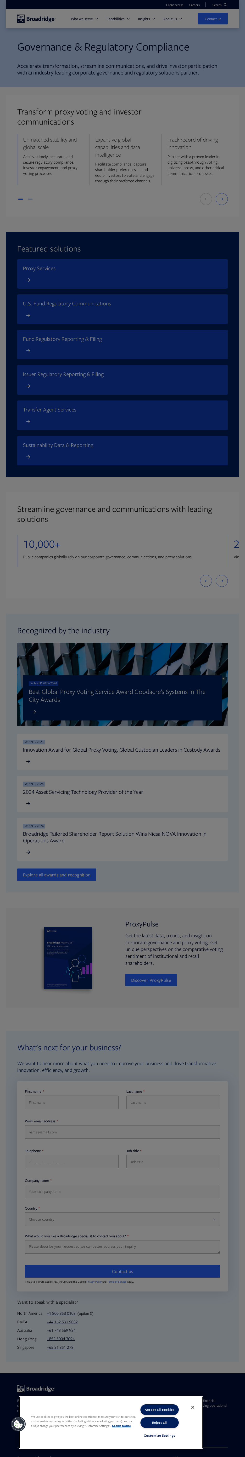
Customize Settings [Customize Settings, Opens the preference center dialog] (159, 1435)
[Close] (193, 1407)
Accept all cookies (159, 1409)
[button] (18, 1424)
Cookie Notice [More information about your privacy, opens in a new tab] (121, 1426)
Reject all (159, 1422)
